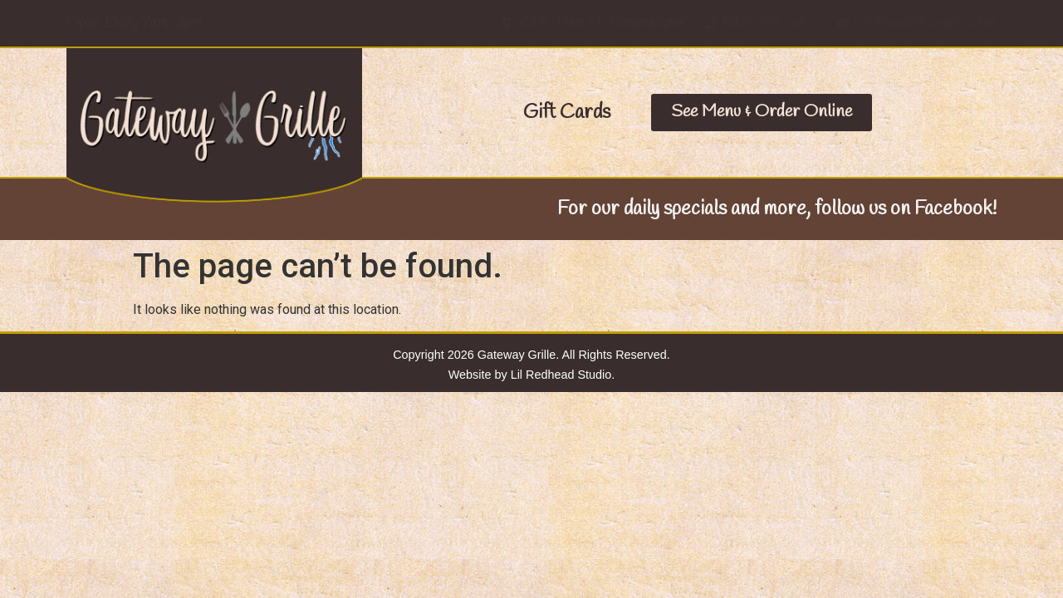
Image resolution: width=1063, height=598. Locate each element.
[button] (566, 113)
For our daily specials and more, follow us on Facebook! (777, 209)
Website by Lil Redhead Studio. (531, 374)
